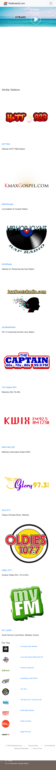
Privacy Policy (33, 746)
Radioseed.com (16, 3)
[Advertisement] (28, 57)
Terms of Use (37, 748)
